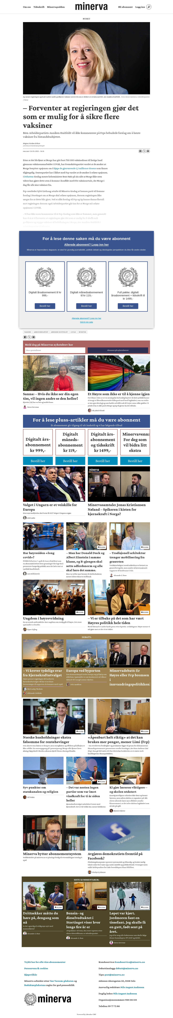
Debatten (28, 176)
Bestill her (45, 306)
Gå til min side (86, 322)
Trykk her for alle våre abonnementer (44, 962)
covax (73, 332)
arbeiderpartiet (41, 332)
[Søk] (148, 7)
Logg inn (140, 7)
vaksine (27, 332)
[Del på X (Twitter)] (144, 151)
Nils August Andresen (132, 987)
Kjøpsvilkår (30, 974)
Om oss (27, 7)
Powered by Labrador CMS (86, 1014)
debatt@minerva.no (127, 968)
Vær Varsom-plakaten (62, 981)
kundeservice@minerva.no (130, 962)
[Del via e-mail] (148, 151)
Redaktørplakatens (35, 985)
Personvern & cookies (36, 968)
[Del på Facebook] (140, 151)
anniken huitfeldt (59, 332)
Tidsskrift (38, 7)
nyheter (82, 332)
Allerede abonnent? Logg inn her (86, 244)
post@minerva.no (115, 974)
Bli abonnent (125, 7)
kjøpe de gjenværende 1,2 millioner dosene (75, 168)
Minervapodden (56, 7)
